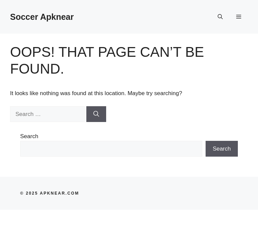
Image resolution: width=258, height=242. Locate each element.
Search (29, 136)
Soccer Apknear (42, 17)
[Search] (96, 114)
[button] (220, 17)
